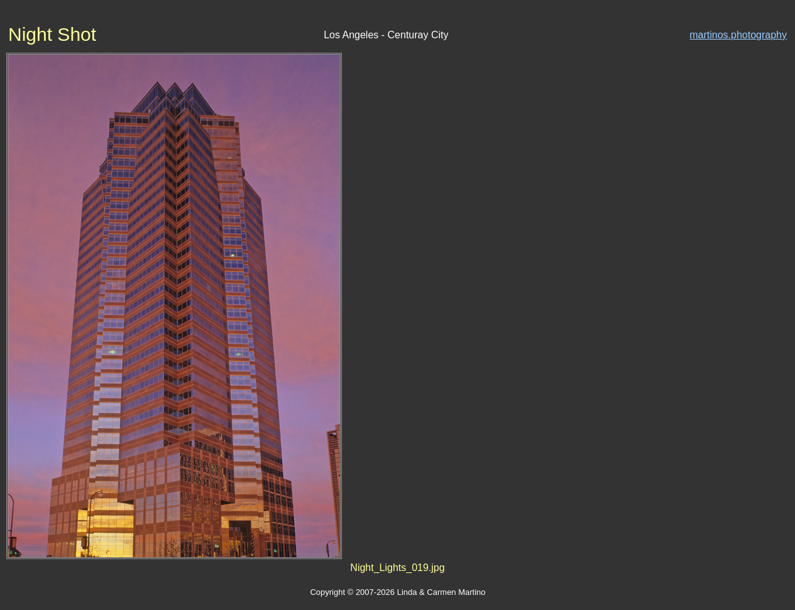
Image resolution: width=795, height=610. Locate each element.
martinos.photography (738, 35)
